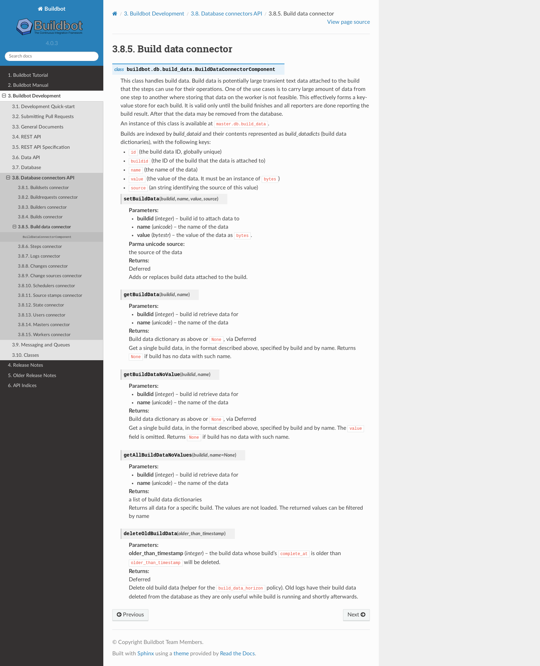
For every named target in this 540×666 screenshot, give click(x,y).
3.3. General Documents (37, 126)
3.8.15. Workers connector (44, 335)
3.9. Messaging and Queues (41, 344)
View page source (348, 22)
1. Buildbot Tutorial (28, 75)
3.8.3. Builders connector (42, 207)
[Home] (114, 14)
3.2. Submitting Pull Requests (43, 116)
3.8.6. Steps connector (40, 246)
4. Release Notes (25, 365)
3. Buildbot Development (31, 96)
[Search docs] (51, 56)
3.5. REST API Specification (41, 147)
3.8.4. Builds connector (40, 217)
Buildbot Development (154, 14)
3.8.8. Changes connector (43, 266)
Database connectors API (226, 14)
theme (181, 653)
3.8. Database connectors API (40, 178)
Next (356, 614)
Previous (130, 614)
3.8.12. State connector (41, 305)
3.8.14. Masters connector (44, 325)
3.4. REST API (26, 136)
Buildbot (52, 21)
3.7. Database (26, 167)
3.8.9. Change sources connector (50, 276)
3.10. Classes (25, 355)
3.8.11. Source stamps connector (50, 295)
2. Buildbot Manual (28, 85)
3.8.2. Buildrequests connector (48, 197)
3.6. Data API (26, 157)
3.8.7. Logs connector (39, 256)
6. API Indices (22, 385)
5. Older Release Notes (32, 375)
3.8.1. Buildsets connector (43, 188)
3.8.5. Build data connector (42, 227)
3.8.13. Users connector (41, 315)
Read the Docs (237, 653)
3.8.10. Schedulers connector (46, 286)
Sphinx (145, 653)
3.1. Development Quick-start (43, 106)
